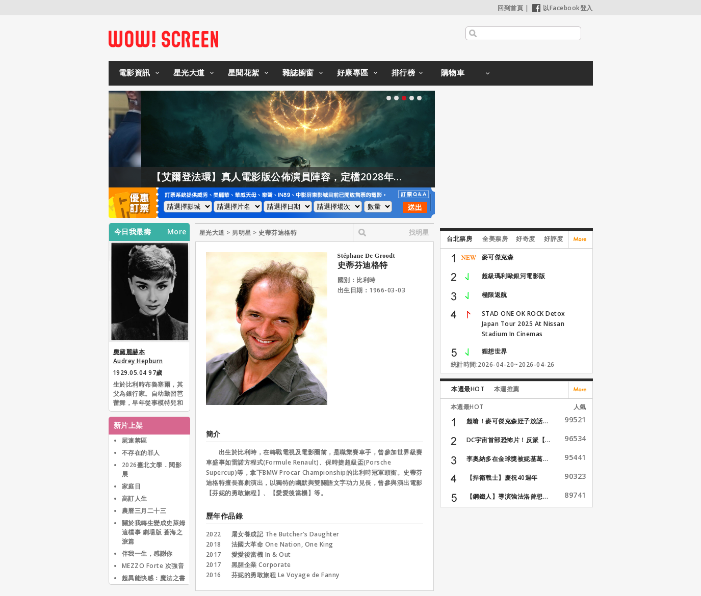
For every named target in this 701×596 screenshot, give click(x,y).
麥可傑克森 (498, 257)
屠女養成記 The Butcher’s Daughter (285, 534)
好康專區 (353, 72)
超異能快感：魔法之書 (154, 578)
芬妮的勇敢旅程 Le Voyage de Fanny (285, 575)
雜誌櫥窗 (298, 72)
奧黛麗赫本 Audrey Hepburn (138, 356)
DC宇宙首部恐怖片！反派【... (508, 440)
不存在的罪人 (141, 452)
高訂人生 (134, 498)
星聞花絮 (243, 72)
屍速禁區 (134, 440)
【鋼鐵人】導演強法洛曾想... (507, 496)
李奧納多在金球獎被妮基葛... (507, 458)
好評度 (553, 238)
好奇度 (525, 238)
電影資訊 (134, 72)
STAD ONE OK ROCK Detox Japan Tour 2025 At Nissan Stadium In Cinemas (523, 323)
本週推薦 (507, 389)
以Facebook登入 (562, 8)
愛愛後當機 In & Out (261, 554)
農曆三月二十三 (144, 510)
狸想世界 (494, 351)
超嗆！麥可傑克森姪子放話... (507, 421)
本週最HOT (467, 389)
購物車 (453, 72)
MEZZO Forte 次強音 (153, 565)
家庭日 (131, 486)
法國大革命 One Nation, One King (282, 544)
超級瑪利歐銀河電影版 (514, 276)
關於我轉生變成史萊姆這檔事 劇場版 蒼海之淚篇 (154, 532)
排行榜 (404, 72)
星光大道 (189, 72)
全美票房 (495, 238)
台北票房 (459, 238)
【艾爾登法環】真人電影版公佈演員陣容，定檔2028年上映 (327, 176)
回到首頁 (510, 8)
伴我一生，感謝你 (147, 553)
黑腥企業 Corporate (261, 564)
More (177, 231)
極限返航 (494, 294)
